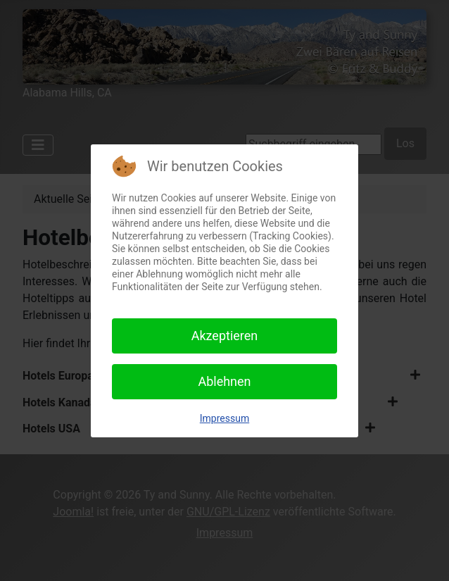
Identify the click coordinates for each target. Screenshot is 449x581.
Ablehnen (224, 381)
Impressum (224, 418)
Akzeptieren (224, 335)
